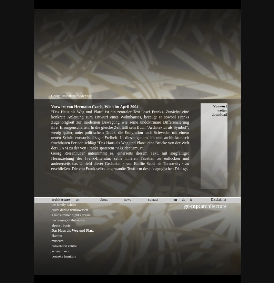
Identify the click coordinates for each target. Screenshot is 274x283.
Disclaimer (218, 199)
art (78, 199)
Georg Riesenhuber (64, 96)
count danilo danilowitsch (70, 210)
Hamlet (57, 236)
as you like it (61, 251)
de (183, 199)
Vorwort (220, 106)
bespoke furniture (64, 256)
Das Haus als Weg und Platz (73, 230)
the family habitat (64, 205)
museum (58, 241)
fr (191, 199)
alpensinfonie (61, 225)
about (104, 199)
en (175, 199)
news (127, 199)
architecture (205, 206)
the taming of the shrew (68, 220)
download (219, 114)
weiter (222, 110)
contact (153, 199)
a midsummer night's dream (71, 215)
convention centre (64, 246)
